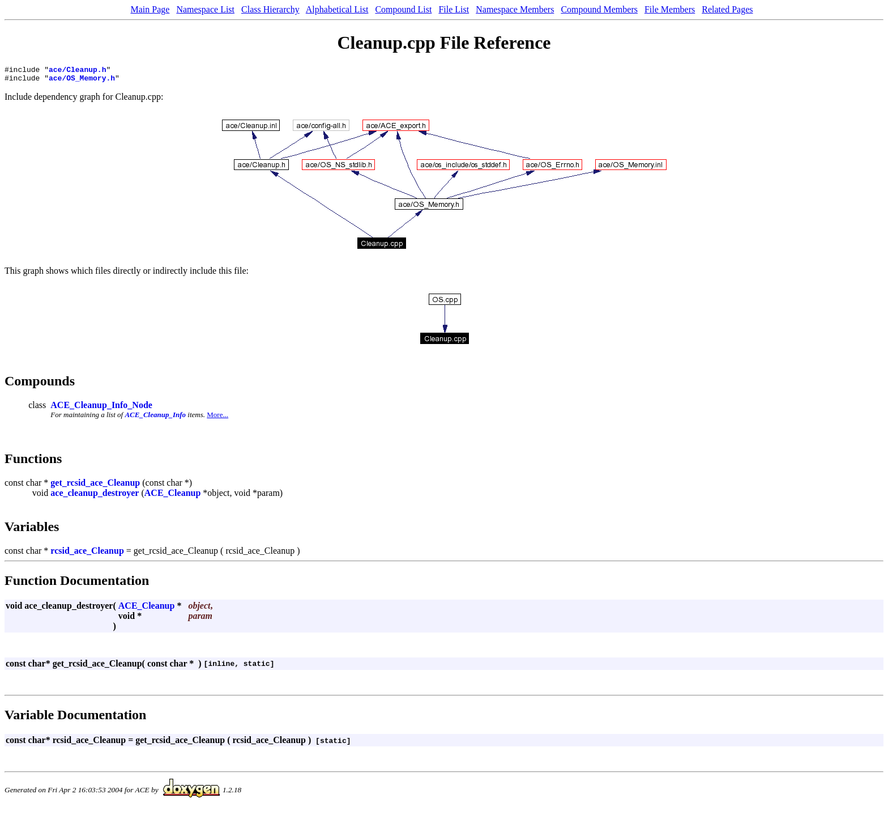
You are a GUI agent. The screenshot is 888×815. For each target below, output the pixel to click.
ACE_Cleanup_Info (155, 418)
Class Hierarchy (270, 9)
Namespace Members (515, 9)
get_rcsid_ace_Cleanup (95, 486)
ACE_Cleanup (172, 496)
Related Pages (727, 9)
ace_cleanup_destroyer (94, 496)
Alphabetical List (337, 9)
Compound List (403, 9)
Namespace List (205, 9)
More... (217, 418)
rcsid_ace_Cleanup (86, 554)
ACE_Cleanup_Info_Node (101, 408)
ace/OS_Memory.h (82, 81)
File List (453, 9)
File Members (669, 9)
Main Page (150, 9)
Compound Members (599, 9)
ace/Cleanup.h (77, 71)
